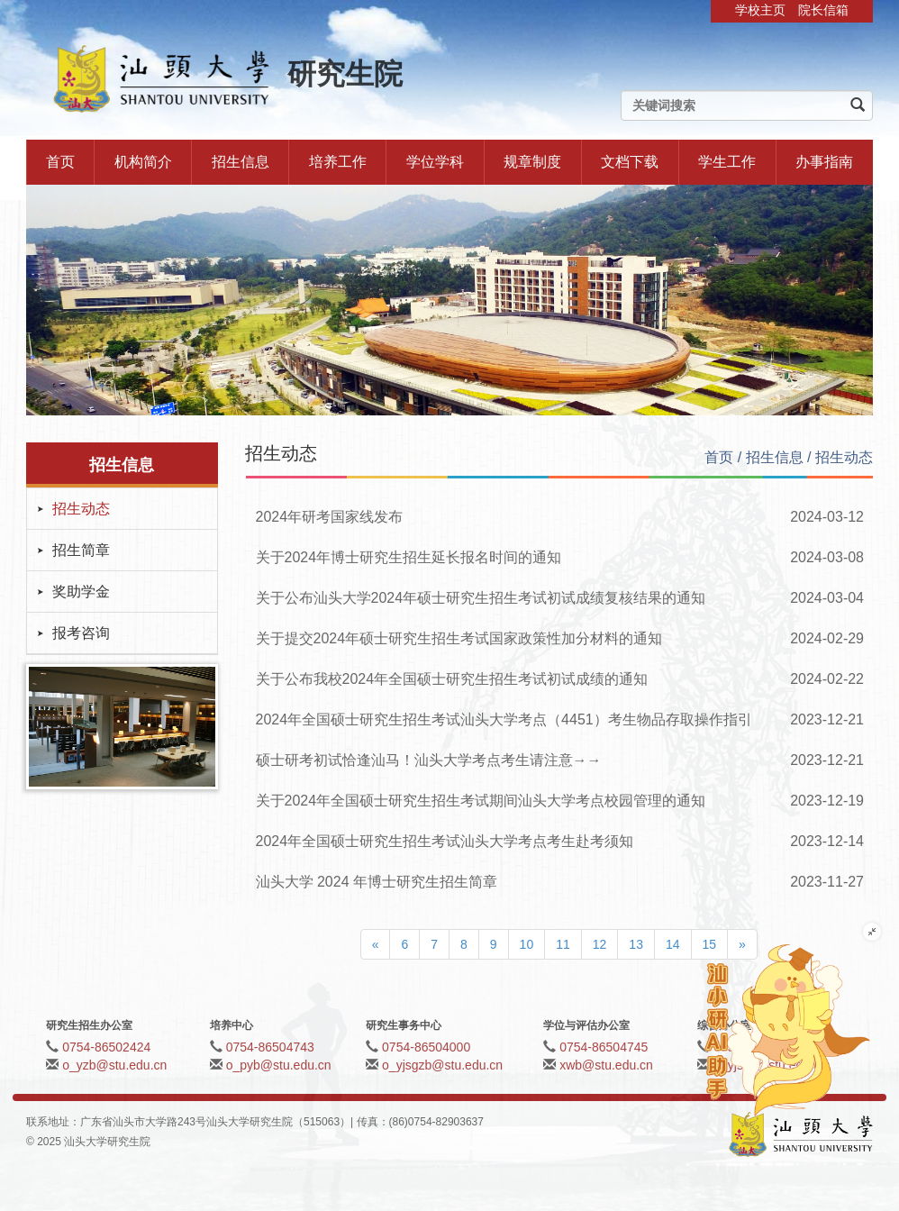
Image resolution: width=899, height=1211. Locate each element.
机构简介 (143, 161)
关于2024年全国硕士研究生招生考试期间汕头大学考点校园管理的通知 (481, 800)
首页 (60, 161)
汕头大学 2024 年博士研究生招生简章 (376, 881)
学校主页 (760, 10)
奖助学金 (81, 591)
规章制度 (532, 161)
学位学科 (435, 161)
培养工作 (338, 161)
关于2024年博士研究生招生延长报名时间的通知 (409, 557)
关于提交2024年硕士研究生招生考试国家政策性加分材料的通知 (459, 638)
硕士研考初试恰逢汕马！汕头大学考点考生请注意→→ (429, 760)
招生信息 (240, 161)
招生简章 (81, 550)
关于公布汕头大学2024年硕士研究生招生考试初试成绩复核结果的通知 (481, 598)
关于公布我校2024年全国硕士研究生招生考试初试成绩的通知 (452, 679)
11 (563, 944)
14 (673, 944)
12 (600, 944)
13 (636, 944)
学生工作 (727, 161)
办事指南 (824, 161)
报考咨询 (81, 633)
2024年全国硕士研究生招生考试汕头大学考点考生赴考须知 (445, 841)
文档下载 (629, 161)
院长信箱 (823, 10)
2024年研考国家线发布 (330, 516)
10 (527, 944)
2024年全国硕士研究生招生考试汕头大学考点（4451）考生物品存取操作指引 (504, 719)
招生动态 (81, 508)
